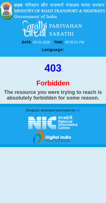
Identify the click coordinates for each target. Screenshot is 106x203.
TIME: (60, 42)
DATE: (46, 42)
